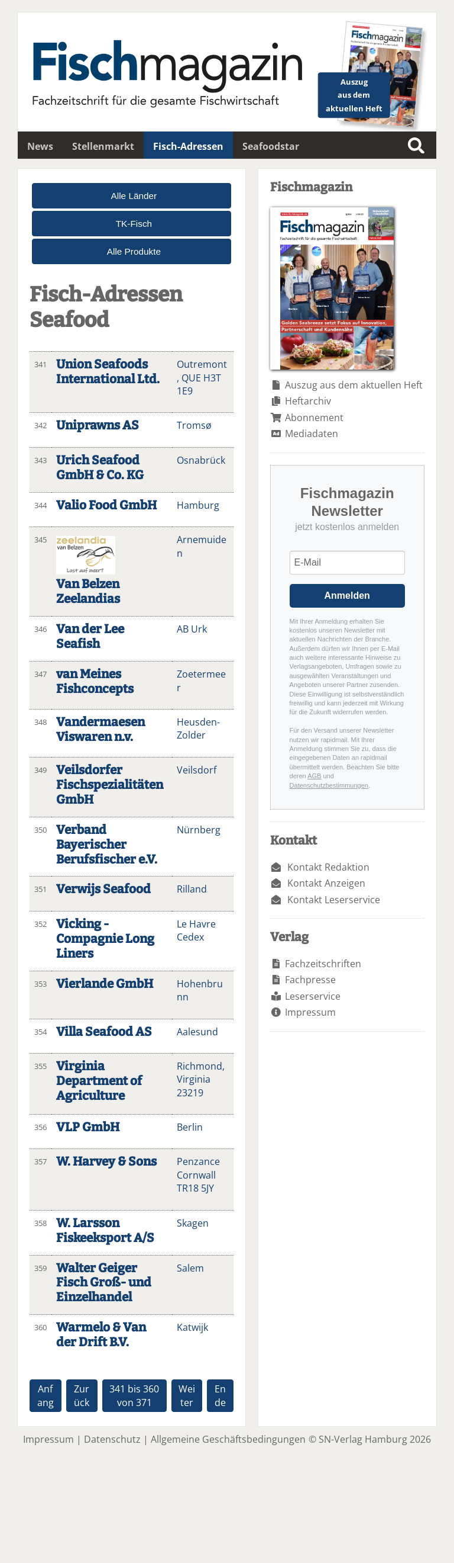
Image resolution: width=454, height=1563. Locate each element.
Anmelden (347, 595)
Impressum (310, 1012)
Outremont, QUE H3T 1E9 (202, 377)
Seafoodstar (270, 146)
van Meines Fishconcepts (95, 682)
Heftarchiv (308, 400)
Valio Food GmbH (106, 505)
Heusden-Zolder (198, 728)
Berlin (190, 1127)
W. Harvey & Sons (106, 1161)
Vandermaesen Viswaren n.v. (100, 729)
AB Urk (192, 629)
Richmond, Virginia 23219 (201, 1079)
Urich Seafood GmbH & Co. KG (100, 468)
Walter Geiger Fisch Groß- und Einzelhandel (103, 1283)
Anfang (45, 1395)
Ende (220, 1395)
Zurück (81, 1395)
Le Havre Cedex (196, 930)
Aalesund (197, 1031)
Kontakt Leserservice (333, 899)
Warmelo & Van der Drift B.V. (101, 1335)
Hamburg (198, 505)
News (40, 146)
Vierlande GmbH (104, 984)
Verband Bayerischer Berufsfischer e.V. (106, 845)
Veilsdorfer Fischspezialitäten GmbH (109, 785)
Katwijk (192, 1327)
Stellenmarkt (103, 146)
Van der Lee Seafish (90, 636)
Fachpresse (310, 979)
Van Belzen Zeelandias (88, 591)
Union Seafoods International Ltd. (108, 372)
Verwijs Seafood (103, 889)
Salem (190, 1268)
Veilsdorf (196, 769)
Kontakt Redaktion (328, 867)
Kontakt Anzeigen (326, 883)
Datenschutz (112, 1439)
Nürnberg (198, 829)
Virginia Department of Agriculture (99, 1081)
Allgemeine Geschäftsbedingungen (228, 1439)
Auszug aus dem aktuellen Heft (354, 384)
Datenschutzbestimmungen (329, 785)
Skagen (193, 1223)
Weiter (187, 1395)
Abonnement (314, 417)
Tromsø (194, 425)
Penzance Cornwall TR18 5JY (198, 1175)
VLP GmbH (87, 1127)
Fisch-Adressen (188, 146)
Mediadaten (311, 433)
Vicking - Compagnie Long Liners (105, 939)
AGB (314, 775)
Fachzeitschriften (323, 963)
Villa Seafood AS (104, 1032)
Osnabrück (201, 460)
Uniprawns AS (97, 425)
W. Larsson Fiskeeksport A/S (105, 1231)
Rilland (192, 889)
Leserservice (312, 996)
